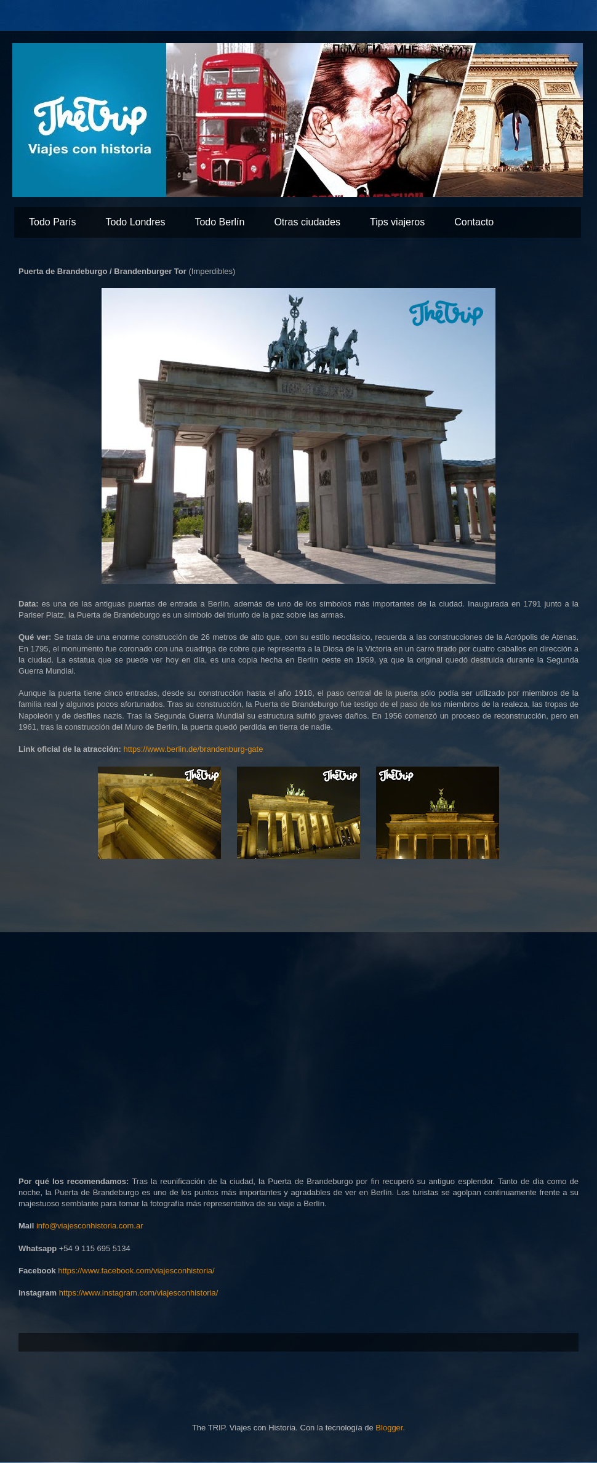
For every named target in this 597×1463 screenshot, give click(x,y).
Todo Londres (135, 222)
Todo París (52, 222)
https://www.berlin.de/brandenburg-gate (193, 749)
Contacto (474, 222)
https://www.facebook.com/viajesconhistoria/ (136, 1270)
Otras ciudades (307, 222)
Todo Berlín (219, 222)
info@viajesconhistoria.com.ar (89, 1225)
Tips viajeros (397, 222)
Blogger (389, 1427)
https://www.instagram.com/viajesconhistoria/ (138, 1292)
